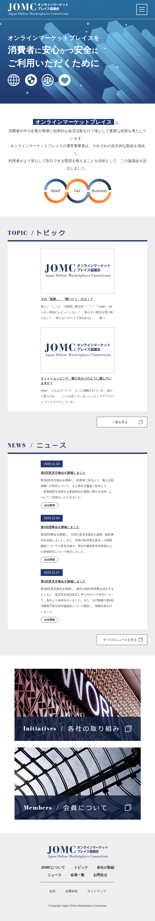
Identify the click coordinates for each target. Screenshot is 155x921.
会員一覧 (77, 875)
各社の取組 (105, 867)
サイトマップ (96, 891)
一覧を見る (120, 422)
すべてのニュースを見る (120, 639)
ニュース (54, 875)
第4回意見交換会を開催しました (63, 581)
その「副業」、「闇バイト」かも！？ (67, 299)
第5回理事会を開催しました (60, 527)
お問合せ (100, 875)
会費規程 (71, 891)
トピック (81, 867)
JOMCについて (53, 867)
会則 (52, 891)
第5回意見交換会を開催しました (63, 473)
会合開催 (49, 505)
